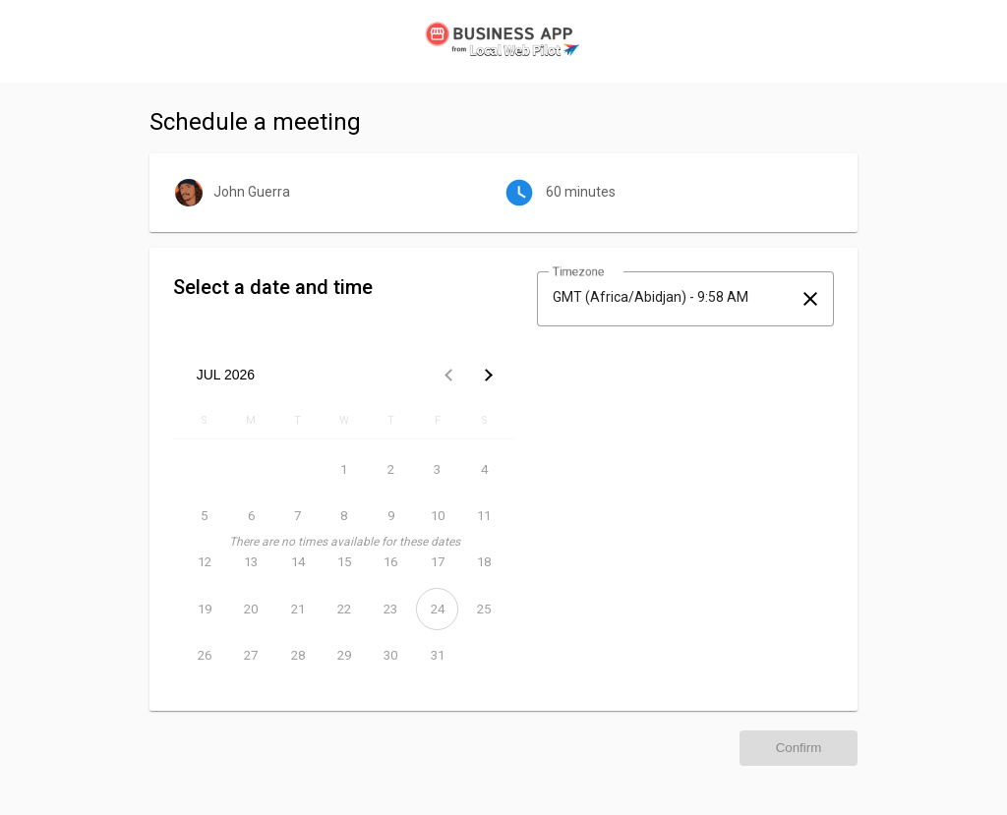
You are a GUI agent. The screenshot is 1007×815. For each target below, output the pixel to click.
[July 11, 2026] (484, 516)
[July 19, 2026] (204, 609)
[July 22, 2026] (344, 609)
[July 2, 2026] (391, 469)
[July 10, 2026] (437, 516)
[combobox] (668, 297)
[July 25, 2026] (484, 609)
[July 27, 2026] (250, 655)
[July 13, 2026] (250, 562)
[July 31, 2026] (437, 655)
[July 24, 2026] (437, 609)
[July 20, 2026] (250, 609)
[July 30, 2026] (391, 655)
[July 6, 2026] (250, 516)
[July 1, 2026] (344, 469)
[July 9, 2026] (391, 516)
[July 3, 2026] (437, 469)
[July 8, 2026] (344, 516)
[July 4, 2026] (484, 469)
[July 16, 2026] (391, 562)
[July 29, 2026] (344, 655)
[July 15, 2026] (344, 562)
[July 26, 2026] (204, 655)
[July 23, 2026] (391, 609)
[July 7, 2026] (297, 516)
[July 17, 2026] (437, 562)
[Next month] (487, 374)
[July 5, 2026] (204, 516)
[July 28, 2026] (297, 655)
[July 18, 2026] (484, 562)
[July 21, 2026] (297, 609)
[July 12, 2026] (204, 562)
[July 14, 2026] (297, 562)
